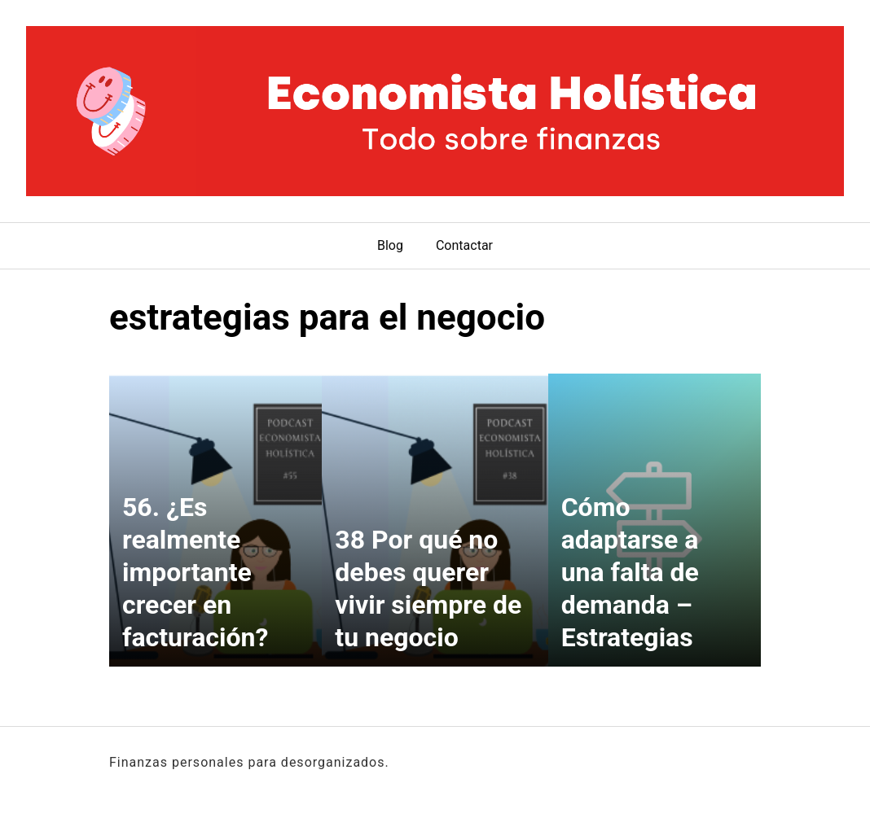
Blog (390, 245)
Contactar (464, 245)
